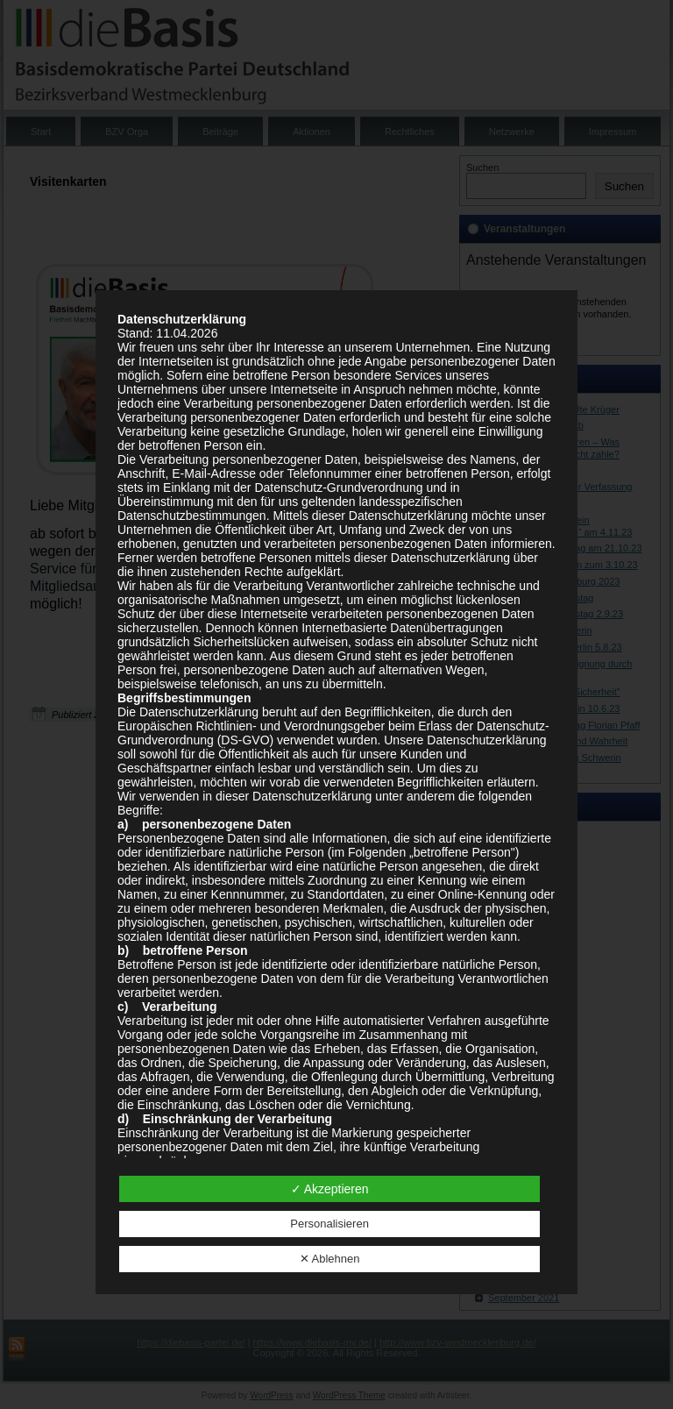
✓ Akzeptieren (330, 1189)
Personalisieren (329, 1223)
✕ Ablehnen (330, 1258)
